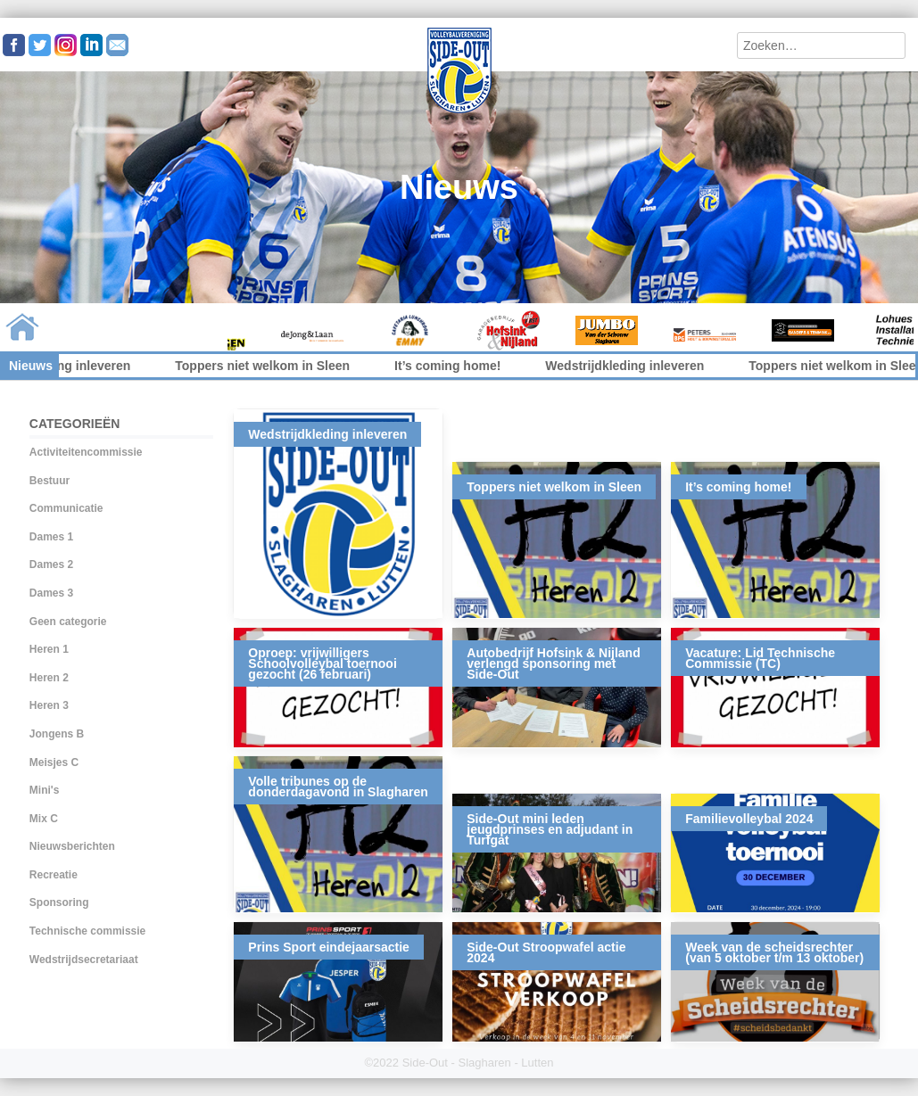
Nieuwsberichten (72, 846)
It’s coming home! (459, 365)
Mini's (44, 790)
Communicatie (66, 508)
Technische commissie (87, 931)
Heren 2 (49, 678)
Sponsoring (59, 902)
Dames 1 (51, 537)
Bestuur (49, 480)
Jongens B (56, 734)
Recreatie (53, 875)
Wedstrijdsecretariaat (83, 959)
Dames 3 (51, 593)
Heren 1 (49, 649)
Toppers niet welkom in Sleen (273, 365)
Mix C (43, 818)
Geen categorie (68, 621)
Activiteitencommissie (86, 452)
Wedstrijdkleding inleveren (637, 365)
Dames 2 (51, 564)
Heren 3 (49, 705)
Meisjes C (54, 762)
